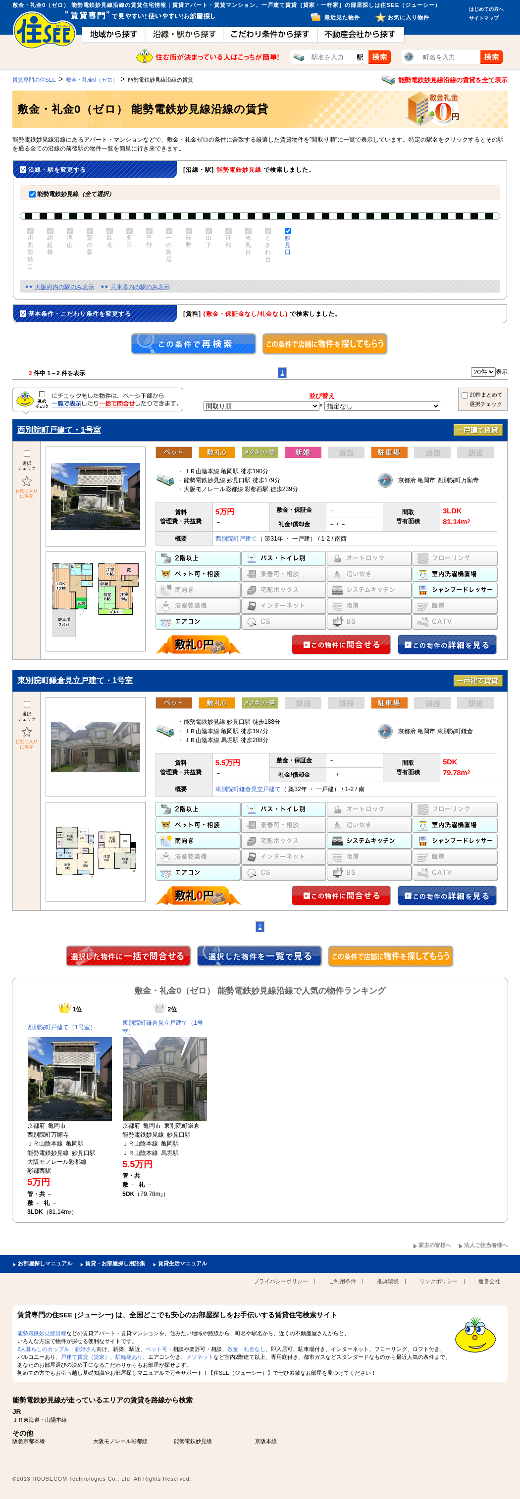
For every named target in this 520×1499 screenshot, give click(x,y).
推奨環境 (388, 1281)
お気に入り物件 (408, 17)
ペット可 (156, 1349)
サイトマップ (484, 18)
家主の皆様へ (434, 1245)
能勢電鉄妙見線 (71, 194)
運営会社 (489, 1281)
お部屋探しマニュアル (45, 1263)
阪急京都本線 (28, 1441)
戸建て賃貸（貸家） (85, 1357)
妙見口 (287, 244)
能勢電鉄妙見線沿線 (41, 1333)
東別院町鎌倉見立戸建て (248, 789)
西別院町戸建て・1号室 (59, 430)
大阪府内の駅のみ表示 (64, 287)
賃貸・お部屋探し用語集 (115, 1263)
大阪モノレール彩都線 (120, 1441)
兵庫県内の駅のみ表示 (140, 287)
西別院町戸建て (236, 538)
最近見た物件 (342, 17)
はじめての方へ (486, 9)
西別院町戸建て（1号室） (61, 1027)
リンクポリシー (438, 1281)
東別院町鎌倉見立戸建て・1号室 (75, 680)
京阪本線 (266, 1441)
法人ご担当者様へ (486, 1245)
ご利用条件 (342, 1281)
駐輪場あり (129, 1357)
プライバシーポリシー (281, 1281)
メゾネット (199, 1357)
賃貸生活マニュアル (182, 1263)
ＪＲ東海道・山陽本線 (39, 1420)
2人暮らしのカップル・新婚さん (57, 1349)
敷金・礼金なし (246, 1349)
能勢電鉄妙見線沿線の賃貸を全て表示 (453, 80)
